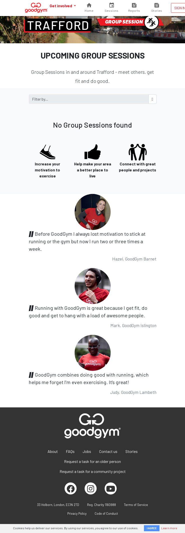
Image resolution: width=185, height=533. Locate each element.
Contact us (108, 451)
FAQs (70, 451)
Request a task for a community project (93, 471)
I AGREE (152, 528)
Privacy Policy (77, 513)
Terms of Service (136, 505)
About (53, 451)
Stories (131, 451)
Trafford (58, 25)
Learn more (169, 528)
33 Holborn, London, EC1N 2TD (58, 505)
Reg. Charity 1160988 (101, 505)
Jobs (87, 451)
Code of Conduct (106, 513)
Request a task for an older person (92, 461)
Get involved (61, 5)
